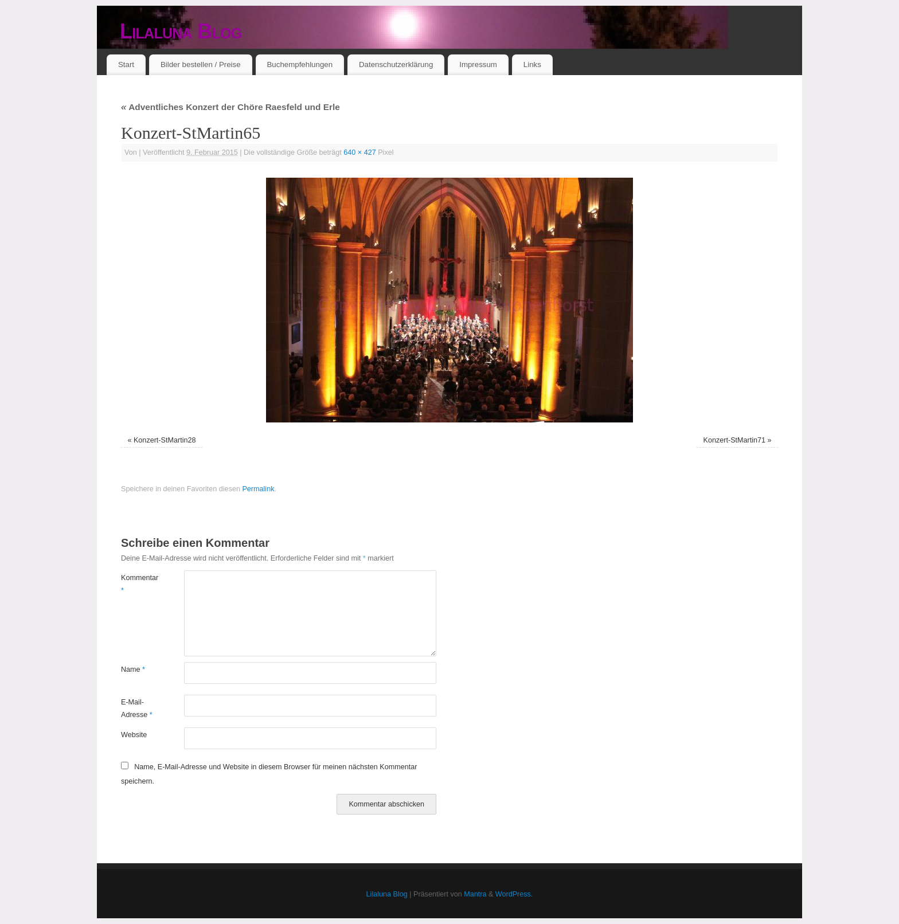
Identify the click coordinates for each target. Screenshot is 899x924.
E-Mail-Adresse (137, 708)
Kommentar (137, 584)
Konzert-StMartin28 (165, 440)
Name (133, 669)
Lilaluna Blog (181, 31)
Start (126, 64)
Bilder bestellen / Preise (201, 64)
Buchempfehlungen (300, 64)
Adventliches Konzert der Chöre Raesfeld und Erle (230, 107)
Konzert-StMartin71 (734, 440)
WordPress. (514, 894)
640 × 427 (359, 152)
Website (134, 735)
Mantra (475, 894)
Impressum (478, 64)
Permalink (258, 489)
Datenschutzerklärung (396, 64)
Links (532, 64)
